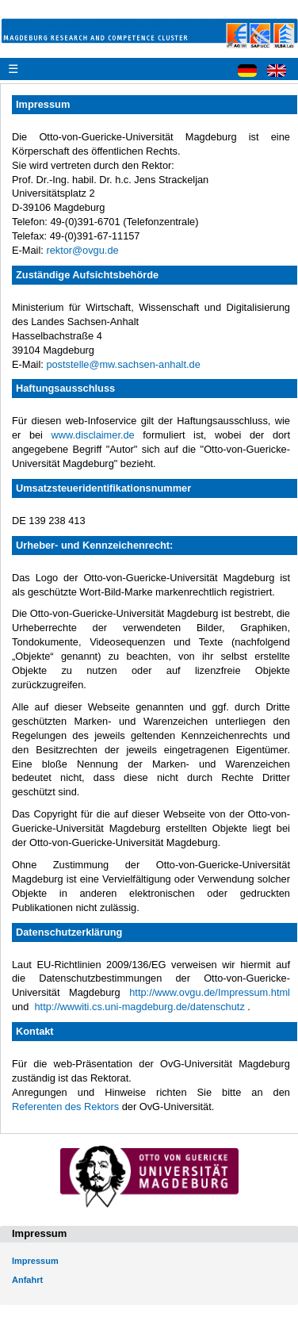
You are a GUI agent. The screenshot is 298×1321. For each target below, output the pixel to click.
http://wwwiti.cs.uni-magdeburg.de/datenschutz (139, 1007)
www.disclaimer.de (92, 435)
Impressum (35, 1260)
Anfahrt (27, 1280)
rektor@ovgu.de (82, 250)
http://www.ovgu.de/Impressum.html (209, 992)
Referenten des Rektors (65, 1106)
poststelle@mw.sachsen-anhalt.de (123, 364)
